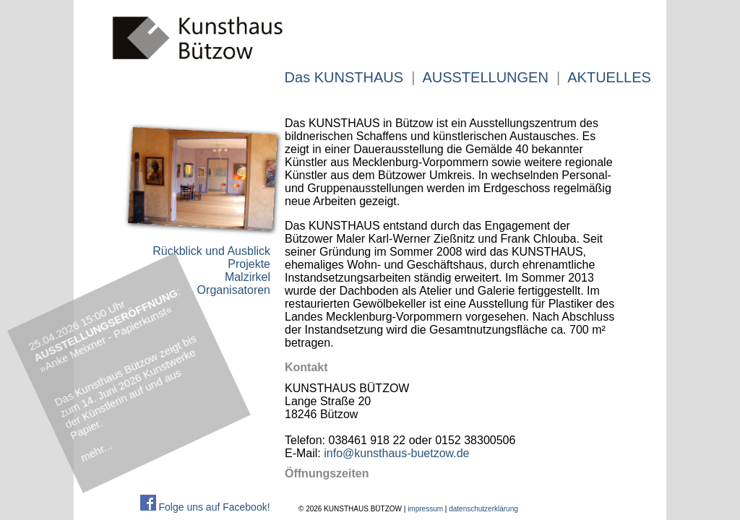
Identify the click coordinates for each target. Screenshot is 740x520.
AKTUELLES (609, 77)
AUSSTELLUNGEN (485, 77)
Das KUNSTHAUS (344, 77)
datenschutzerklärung (483, 509)
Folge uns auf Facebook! (205, 507)
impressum (425, 509)
